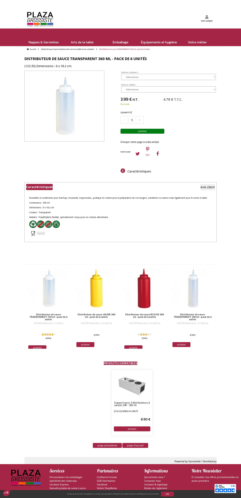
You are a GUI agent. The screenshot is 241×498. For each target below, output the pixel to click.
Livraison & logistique (156, 484)
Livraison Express (59, 484)
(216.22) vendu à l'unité (126, 411)
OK (167, 494)
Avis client (207, 187)
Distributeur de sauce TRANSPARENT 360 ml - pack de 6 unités (85, 58)
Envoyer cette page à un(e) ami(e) (139, 142)
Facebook (102, 484)
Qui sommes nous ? (154, 477)
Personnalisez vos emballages (65, 477)
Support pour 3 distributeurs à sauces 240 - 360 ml (132, 404)
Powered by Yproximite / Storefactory (195, 461)
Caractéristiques (139, 171)
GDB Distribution (106, 481)
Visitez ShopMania (107, 488)
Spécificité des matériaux (63, 481)
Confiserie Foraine (107, 477)
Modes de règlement (155, 488)
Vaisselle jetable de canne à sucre (67, 488)
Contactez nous (152, 481)
